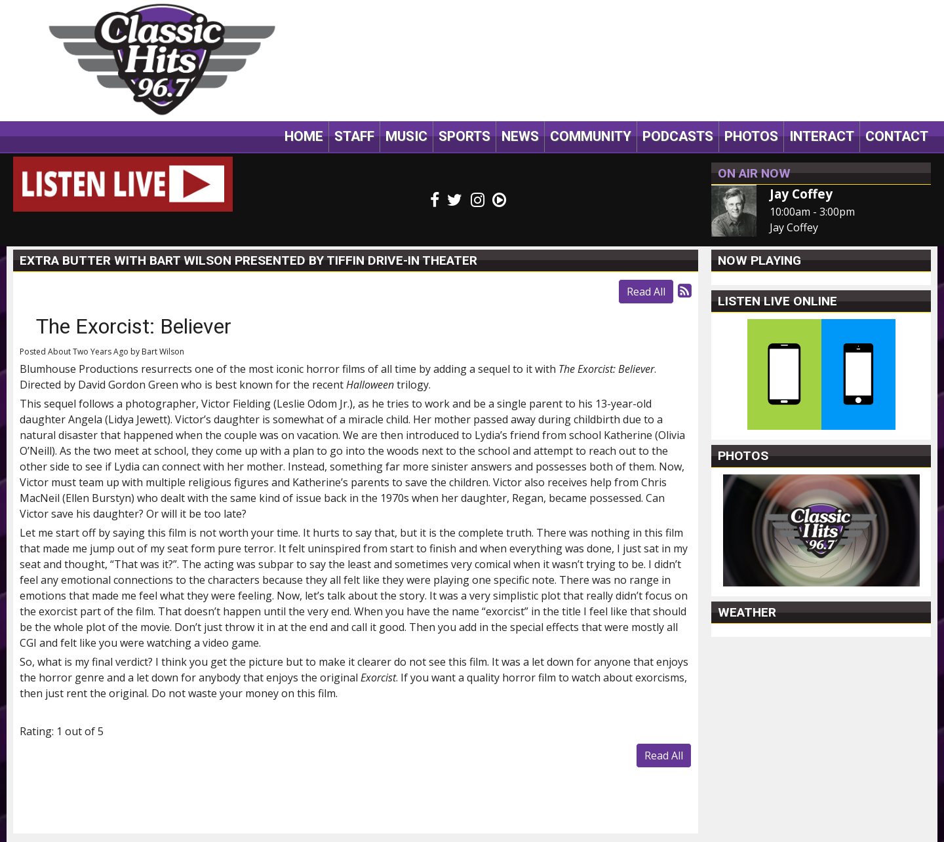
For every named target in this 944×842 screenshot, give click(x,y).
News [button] (520, 136)
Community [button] (590, 136)
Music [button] (406, 136)
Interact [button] (821, 136)
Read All (646, 291)
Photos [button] (751, 136)
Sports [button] (464, 136)
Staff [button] (354, 136)
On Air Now (754, 173)
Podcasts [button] (677, 136)
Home (304, 136)
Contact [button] (896, 136)
